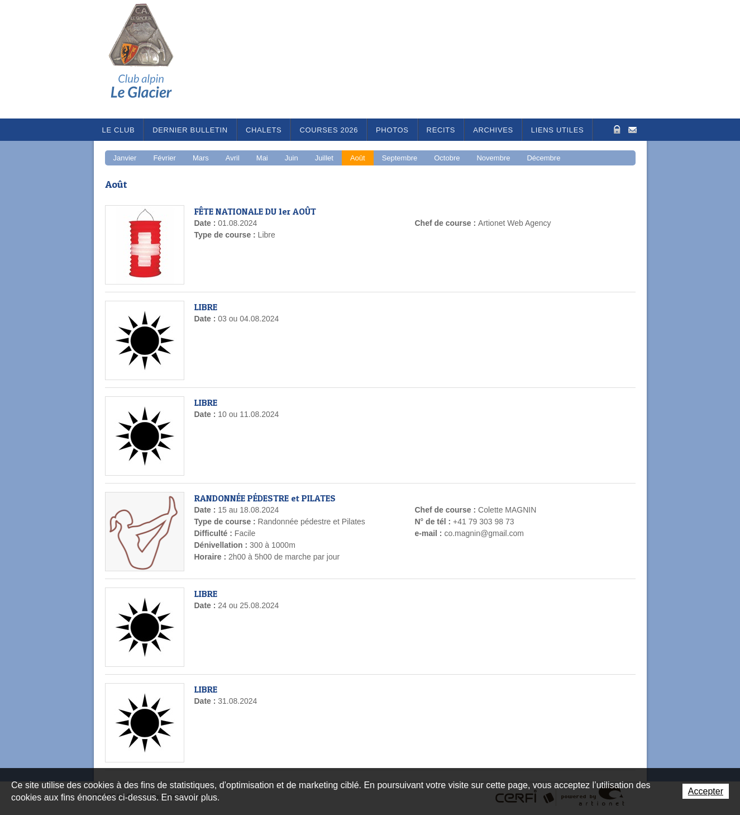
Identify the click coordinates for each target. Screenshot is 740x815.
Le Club (118, 130)
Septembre (400, 158)
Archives (493, 130)
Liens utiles (557, 130)
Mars (201, 158)
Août (357, 158)
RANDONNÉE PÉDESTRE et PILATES (265, 498)
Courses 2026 (328, 130)
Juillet (324, 158)
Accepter (705, 791)
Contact (632, 129)
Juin (291, 158)
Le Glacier (150, 59)
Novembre (493, 158)
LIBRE (205, 306)
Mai (262, 158)
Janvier (125, 158)
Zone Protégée (615, 129)
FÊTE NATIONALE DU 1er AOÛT (255, 211)
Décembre (543, 158)
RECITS (441, 130)
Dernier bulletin (190, 130)
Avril (233, 158)
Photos (392, 130)
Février (164, 158)
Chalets (264, 130)
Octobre (447, 158)
